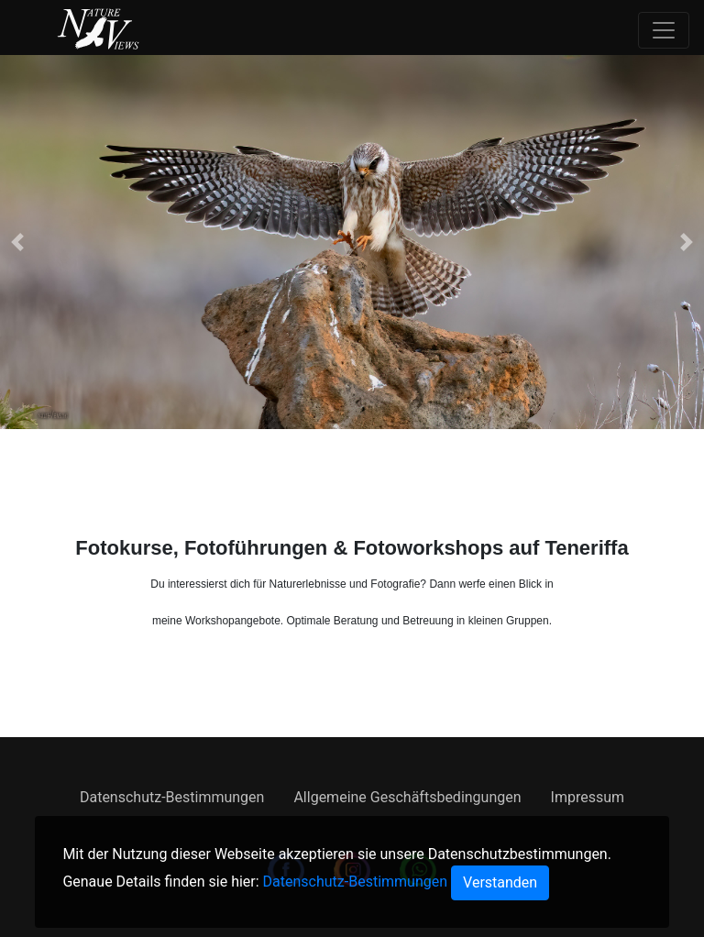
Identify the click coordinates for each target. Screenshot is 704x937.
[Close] (500, 882)
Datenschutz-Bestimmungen (172, 797)
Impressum (588, 797)
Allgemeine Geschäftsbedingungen (407, 797)
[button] (17, 242)
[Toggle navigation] (663, 30)
